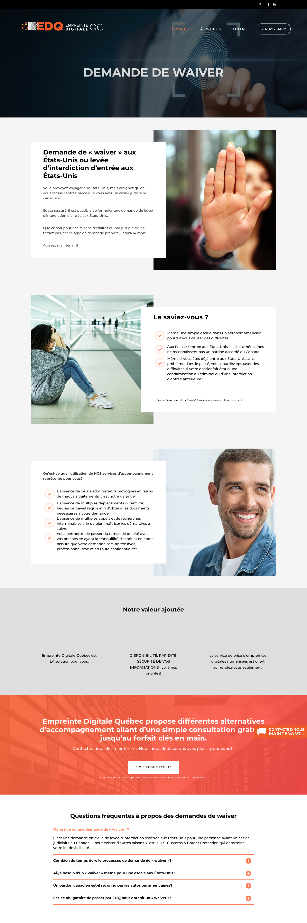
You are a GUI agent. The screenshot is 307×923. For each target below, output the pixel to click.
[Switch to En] (259, 5)
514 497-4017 (273, 29)
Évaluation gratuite (153, 767)
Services (179, 29)
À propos (210, 29)
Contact (240, 29)
